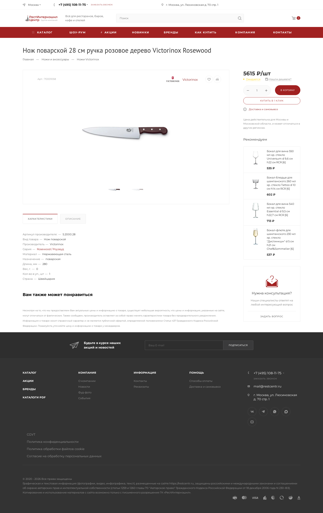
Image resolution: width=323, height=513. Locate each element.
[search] (239, 18)
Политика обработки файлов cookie (55, 449)
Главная (28, 59)
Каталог (29, 372)
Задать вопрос (271, 316)
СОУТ (31, 434)
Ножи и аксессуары (55, 59)
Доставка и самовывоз (263, 109)
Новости (84, 386)
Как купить (205, 32)
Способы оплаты (200, 380)
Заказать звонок (102, 4)
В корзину (288, 90)
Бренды (171, 32)
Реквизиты (141, 386)
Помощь (196, 372)
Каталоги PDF (34, 397)
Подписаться (238, 345)
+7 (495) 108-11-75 (72, 5)
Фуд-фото (84, 392)
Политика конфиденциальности (52, 442)
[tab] (41, 220)
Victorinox (180, 80)
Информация (145, 372)
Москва (33, 4)
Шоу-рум (77, 32)
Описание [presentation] (73, 218)
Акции (28, 380)
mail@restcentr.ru (267, 386)
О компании (87, 380)
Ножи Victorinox (88, 59)
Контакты (282, 32)
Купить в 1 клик (272, 100)
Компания (245, 32)
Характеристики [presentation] (40, 218)
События (84, 398)
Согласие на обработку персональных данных (64, 456)
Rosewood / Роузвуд (50, 249)
